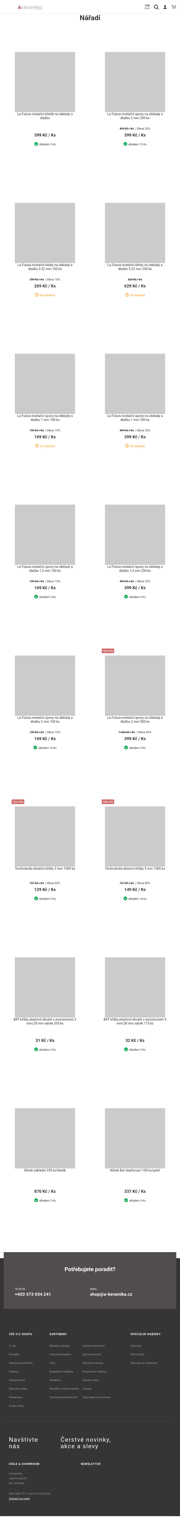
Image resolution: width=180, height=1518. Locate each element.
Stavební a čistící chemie (64, 1390)
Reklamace (15, 1399)
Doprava (14, 1373)
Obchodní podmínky (21, 1364)
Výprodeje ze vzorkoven (96, 1399)
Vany (52, 1364)
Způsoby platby (18, 1390)
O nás (12, 1347)
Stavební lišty (90, 1382)
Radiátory (55, 1382)
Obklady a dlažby (60, 1347)
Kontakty (14, 1356)
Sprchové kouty (91, 1356)
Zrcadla (87, 1390)
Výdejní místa (17, 1382)
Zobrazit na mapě (19, 1500)
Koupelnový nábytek (61, 1373)
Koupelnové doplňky (94, 1373)
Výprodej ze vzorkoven (144, 1364)
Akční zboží (137, 1356)
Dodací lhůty (16, 1407)
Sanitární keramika (93, 1347)
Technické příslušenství (63, 1399)
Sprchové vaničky (92, 1364)
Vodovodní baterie (60, 1356)
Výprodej (136, 1347)
